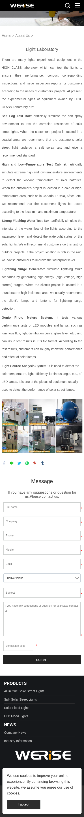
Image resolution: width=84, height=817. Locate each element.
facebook (4, 463)
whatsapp (27, 463)
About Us (22, 36)
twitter (19, 463)
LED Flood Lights (16, 716)
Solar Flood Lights (16, 708)
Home (6, 36)
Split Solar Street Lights (20, 699)
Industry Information (18, 741)
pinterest (34, 463)
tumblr (42, 463)
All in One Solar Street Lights (24, 691)
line (11, 463)
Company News (15, 732)
